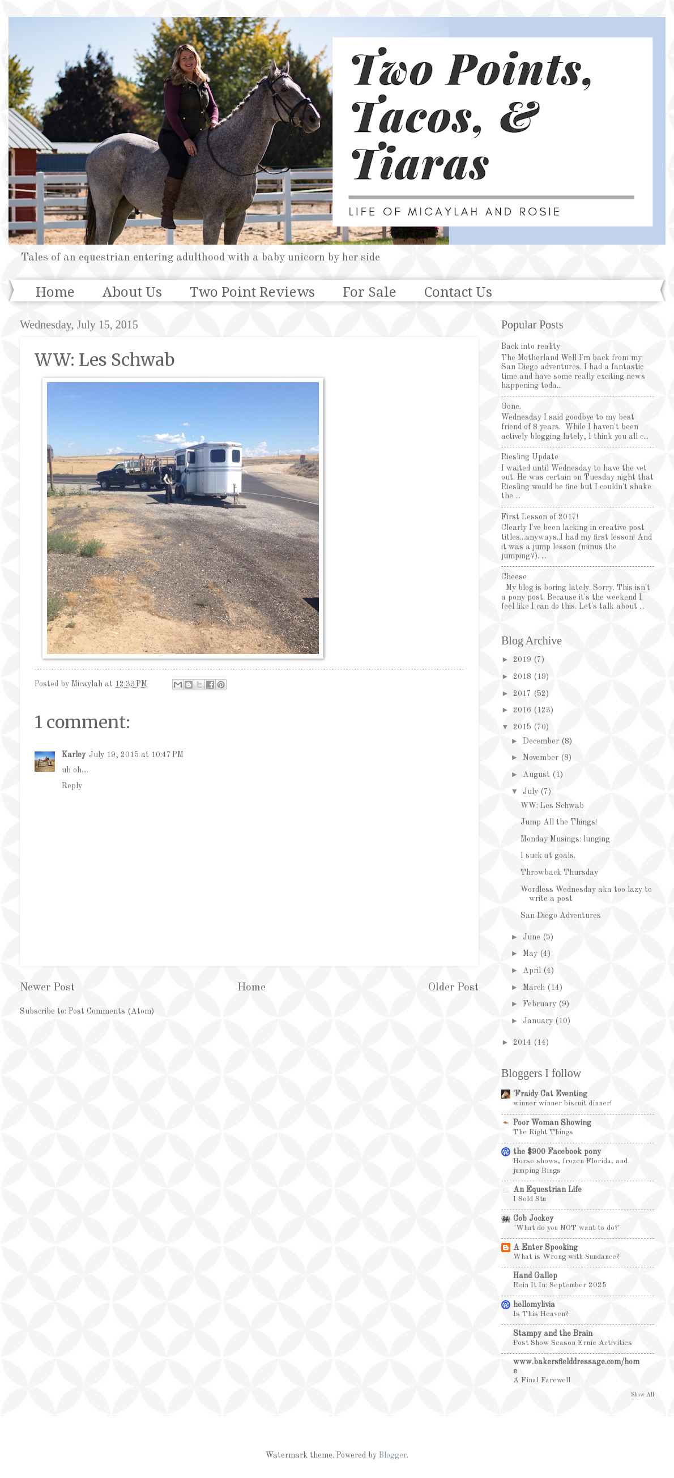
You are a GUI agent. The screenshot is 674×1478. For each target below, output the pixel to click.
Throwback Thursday (559, 873)
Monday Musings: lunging (565, 839)
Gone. (511, 407)
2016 (523, 710)
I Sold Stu (529, 1199)
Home (55, 292)
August (537, 775)
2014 (523, 1042)
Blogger (393, 1455)
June (533, 937)
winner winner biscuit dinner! (562, 1103)
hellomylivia (534, 1305)
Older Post (453, 987)
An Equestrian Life (547, 1190)
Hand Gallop (535, 1276)
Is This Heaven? (541, 1314)
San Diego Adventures (561, 916)
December (542, 741)
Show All (642, 1395)
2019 (523, 660)
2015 (523, 727)
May (531, 954)
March (535, 988)
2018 (523, 677)
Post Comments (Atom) (111, 1011)
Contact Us (458, 292)
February (540, 1004)
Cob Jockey (533, 1219)
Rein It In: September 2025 (560, 1285)
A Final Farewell (541, 1380)
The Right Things (543, 1132)
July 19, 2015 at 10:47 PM (136, 755)
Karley (74, 755)
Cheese (514, 577)
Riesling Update (529, 457)
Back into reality (530, 347)
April (533, 971)
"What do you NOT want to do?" (567, 1228)
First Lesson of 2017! (539, 517)
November (542, 758)
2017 (523, 694)
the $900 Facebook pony (557, 1152)
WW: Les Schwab (552, 806)
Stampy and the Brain (552, 1334)
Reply (72, 786)
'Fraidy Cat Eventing (550, 1094)
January (539, 1021)
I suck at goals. (548, 856)
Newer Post (47, 987)
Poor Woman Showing (552, 1123)
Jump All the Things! (559, 822)
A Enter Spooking (545, 1247)
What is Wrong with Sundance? (566, 1257)
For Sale (369, 292)
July (531, 792)
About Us (132, 292)
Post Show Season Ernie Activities (572, 1343)
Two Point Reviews (252, 292)
